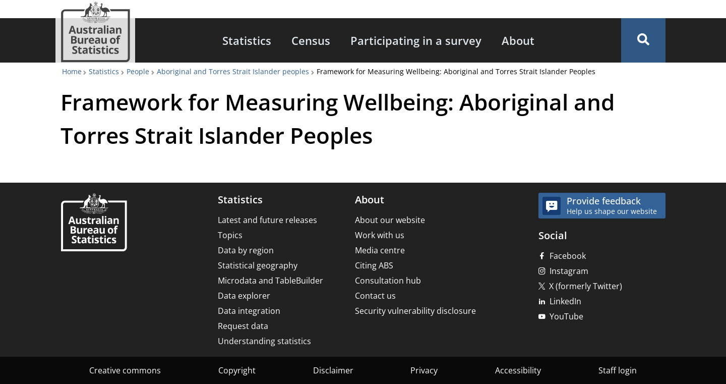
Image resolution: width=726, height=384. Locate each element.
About (518, 40)
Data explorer (244, 295)
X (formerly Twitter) (585, 286)
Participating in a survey (415, 40)
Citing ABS (374, 265)
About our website (390, 220)
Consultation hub (388, 280)
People (138, 71)
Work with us (379, 235)
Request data (243, 326)
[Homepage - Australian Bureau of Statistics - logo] (95, 32)
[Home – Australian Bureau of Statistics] (93, 223)
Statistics (246, 40)
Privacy (424, 370)
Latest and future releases (267, 220)
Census (310, 40)
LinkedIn (565, 301)
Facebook (568, 255)
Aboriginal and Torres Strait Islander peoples (233, 71)
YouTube (566, 316)
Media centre (380, 250)
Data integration (249, 310)
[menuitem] (246, 40)
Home (72, 71)
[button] (643, 40)
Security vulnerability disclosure (415, 310)
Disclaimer (333, 370)
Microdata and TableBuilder (270, 280)
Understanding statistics (264, 341)
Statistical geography (257, 265)
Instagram (569, 271)
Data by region (246, 250)
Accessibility (518, 370)
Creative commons (125, 370)
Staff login (617, 370)
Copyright (237, 370)
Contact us (375, 295)
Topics (230, 235)
